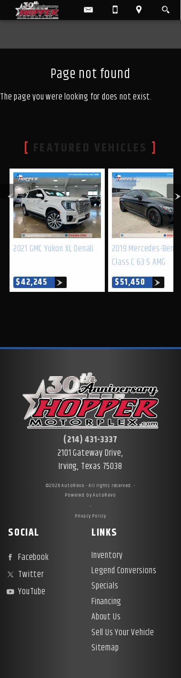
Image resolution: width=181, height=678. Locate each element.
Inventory (107, 555)
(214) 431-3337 (90, 440)
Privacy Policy (90, 516)
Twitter (24, 574)
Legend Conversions (123, 571)
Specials (104, 586)
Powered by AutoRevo (90, 495)
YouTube (24, 591)
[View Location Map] (139, 10)
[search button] (165, 7)
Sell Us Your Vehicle (122, 632)
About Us (106, 617)
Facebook (26, 557)
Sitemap (105, 648)
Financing (106, 601)
